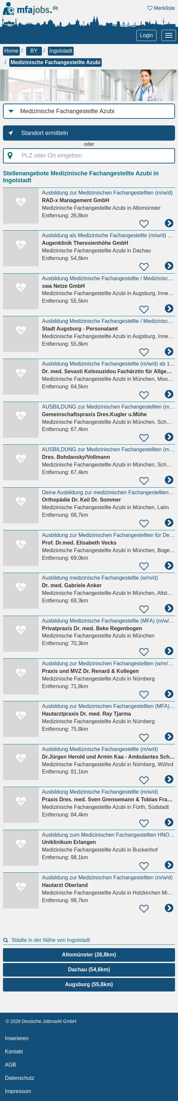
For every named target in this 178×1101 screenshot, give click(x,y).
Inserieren (16, 1038)
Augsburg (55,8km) (89, 984)
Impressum (18, 1091)
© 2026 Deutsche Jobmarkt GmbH (41, 1021)
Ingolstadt (60, 51)
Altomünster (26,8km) (89, 954)
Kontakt (14, 1051)
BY (33, 51)
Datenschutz (19, 1078)
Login (146, 35)
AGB (10, 1065)
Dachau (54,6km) (89, 969)
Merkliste (161, 8)
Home (11, 51)
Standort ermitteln (44, 133)
